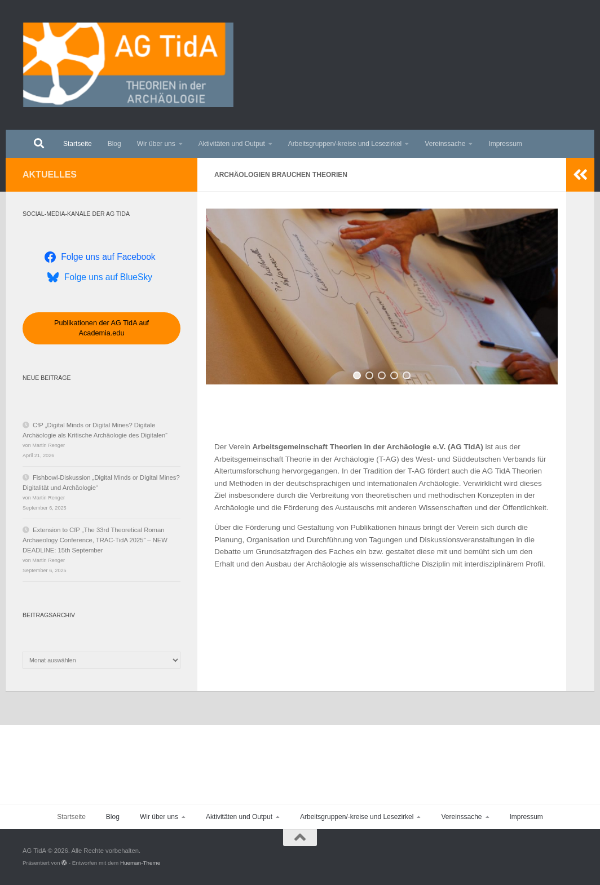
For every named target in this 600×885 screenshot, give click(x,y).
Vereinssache (445, 144)
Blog (114, 144)
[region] (382, 296)
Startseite (77, 144)
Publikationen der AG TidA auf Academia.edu (101, 328)
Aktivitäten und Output (231, 144)
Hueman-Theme (140, 863)
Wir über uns (156, 144)
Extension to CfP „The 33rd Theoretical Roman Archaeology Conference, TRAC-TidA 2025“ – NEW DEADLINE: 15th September (95, 540)
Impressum (505, 144)
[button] (357, 375)
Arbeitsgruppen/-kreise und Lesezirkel (345, 144)
